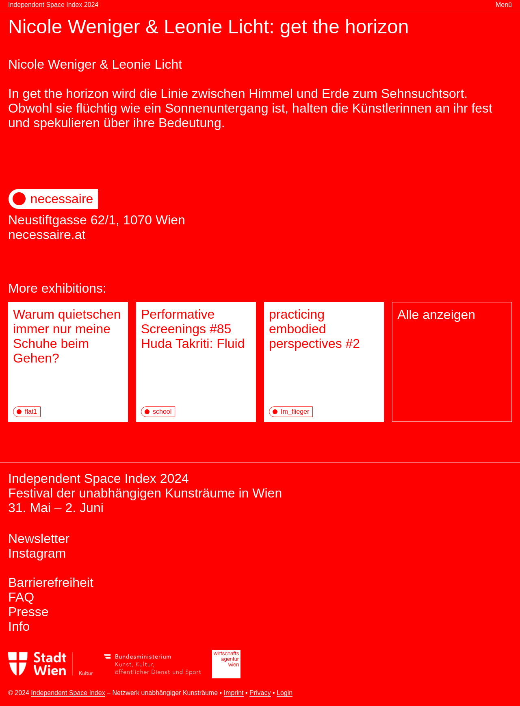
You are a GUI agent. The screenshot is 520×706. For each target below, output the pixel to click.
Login (284, 692)
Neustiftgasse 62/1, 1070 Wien (260, 208)
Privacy (260, 692)
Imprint (234, 692)
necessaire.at (46, 234)
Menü (504, 4)
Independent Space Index (68, 692)
